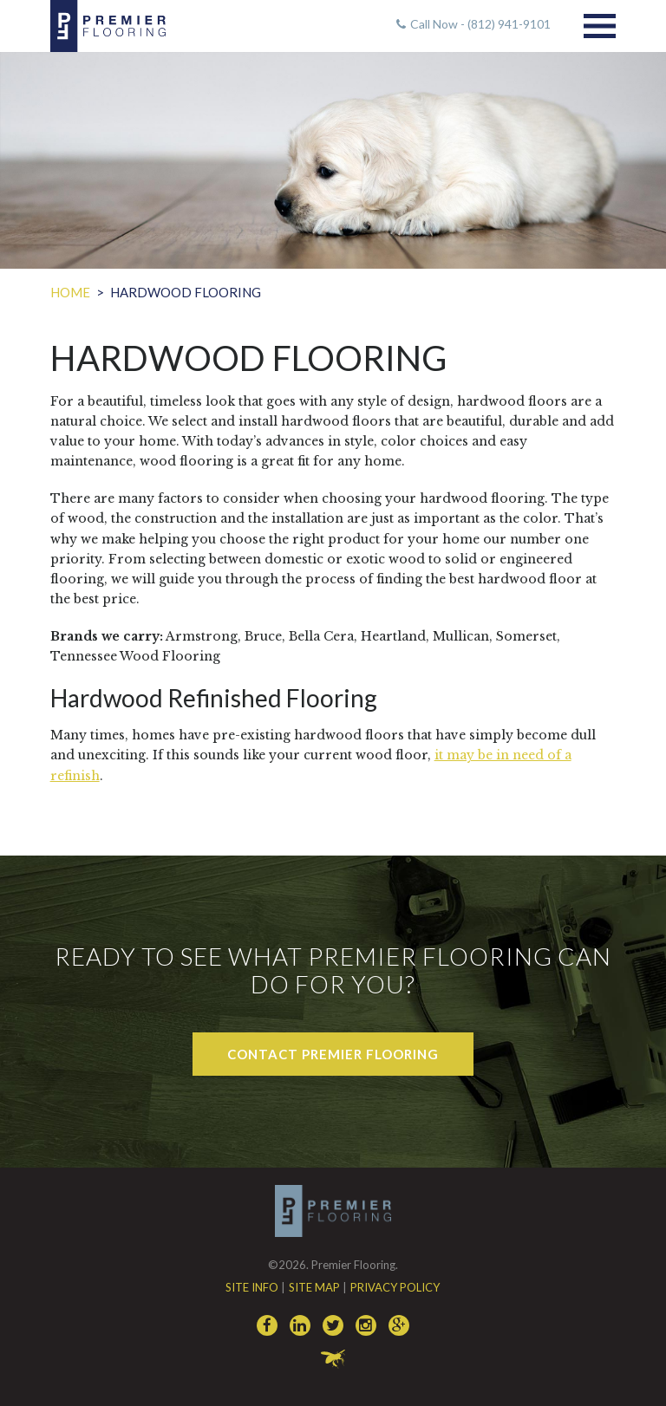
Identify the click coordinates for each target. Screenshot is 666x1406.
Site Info (251, 1287)
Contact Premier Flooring (333, 1054)
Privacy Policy (395, 1287)
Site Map (314, 1287)
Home (70, 292)
